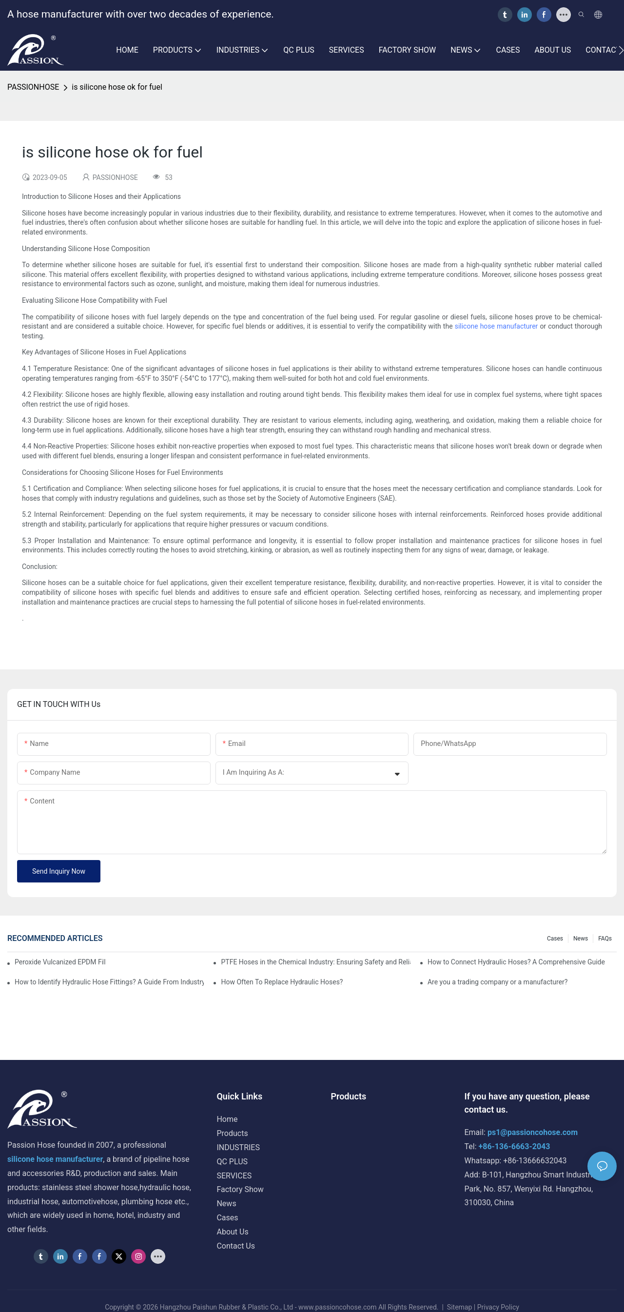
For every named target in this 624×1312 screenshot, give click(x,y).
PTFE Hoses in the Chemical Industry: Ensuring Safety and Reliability (315, 962)
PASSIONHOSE (33, 87)
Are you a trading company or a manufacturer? (498, 982)
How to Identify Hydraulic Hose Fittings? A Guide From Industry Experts (109, 982)
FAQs (605, 938)
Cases (555, 938)
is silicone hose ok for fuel (117, 87)
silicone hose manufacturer (496, 326)
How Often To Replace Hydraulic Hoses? (282, 982)
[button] (621, 50)
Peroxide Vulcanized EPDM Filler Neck (60, 962)
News (580, 938)
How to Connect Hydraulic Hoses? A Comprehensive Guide (516, 962)
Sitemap (459, 1307)
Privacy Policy (498, 1307)
